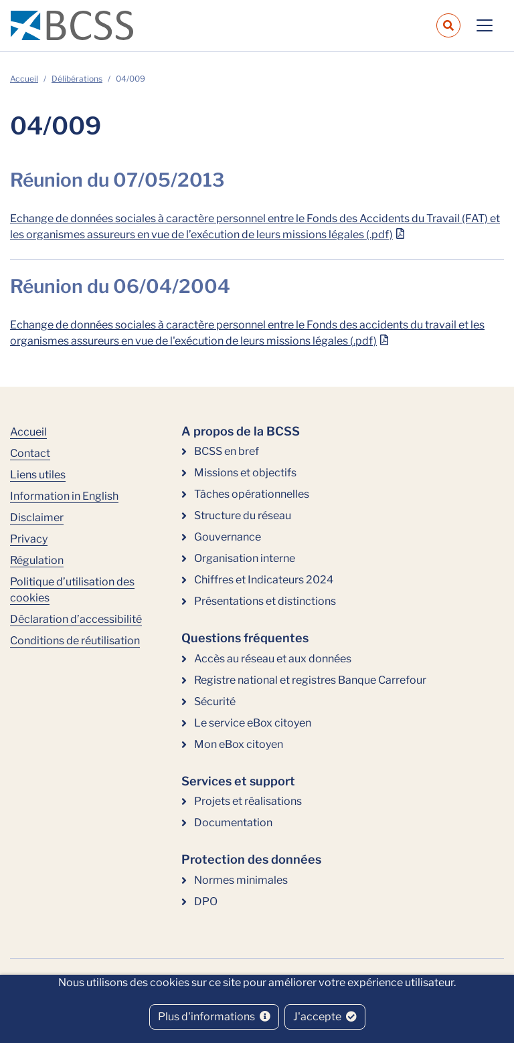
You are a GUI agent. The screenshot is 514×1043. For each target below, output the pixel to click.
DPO (206, 901)
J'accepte (325, 1016)
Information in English (64, 496)
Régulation (37, 560)
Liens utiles (38, 474)
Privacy (29, 539)
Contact (30, 453)
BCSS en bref (226, 451)
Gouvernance (227, 537)
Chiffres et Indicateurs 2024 (263, 579)
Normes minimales (241, 880)
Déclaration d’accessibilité (76, 619)
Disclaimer (37, 517)
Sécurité (215, 701)
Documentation (233, 822)
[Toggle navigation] (484, 25)
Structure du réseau (242, 515)
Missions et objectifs (245, 472)
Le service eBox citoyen (252, 723)
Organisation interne (244, 558)
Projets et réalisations (248, 801)
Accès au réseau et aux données (272, 658)
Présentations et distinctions (265, 601)
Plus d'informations (214, 1016)
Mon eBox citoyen (238, 744)
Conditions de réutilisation (75, 640)
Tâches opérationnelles (251, 494)
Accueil (24, 79)
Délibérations (77, 79)
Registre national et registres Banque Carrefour (310, 680)
